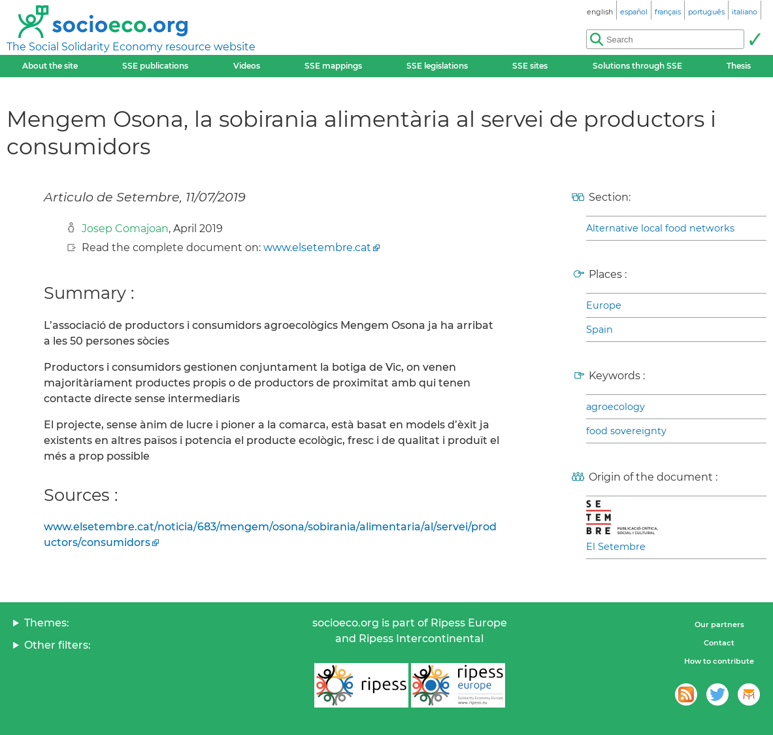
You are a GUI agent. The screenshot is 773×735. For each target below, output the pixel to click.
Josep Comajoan (125, 228)
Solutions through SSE (637, 66)
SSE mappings (333, 66)
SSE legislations (437, 66)
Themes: (46, 623)
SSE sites (530, 66)
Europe (603, 305)
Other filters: (57, 645)
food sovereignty (626, 431)
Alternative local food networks (660, 228)
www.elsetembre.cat (317, 247)
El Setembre (616, 547)
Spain (599, 329)
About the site (50, 66)
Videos (246, 66)
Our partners (719, 624)
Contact (719, 642)
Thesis (739, 66)
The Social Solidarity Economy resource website (131, 47)
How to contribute (719, 661)
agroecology (615, 407)
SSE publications (155, 66)
